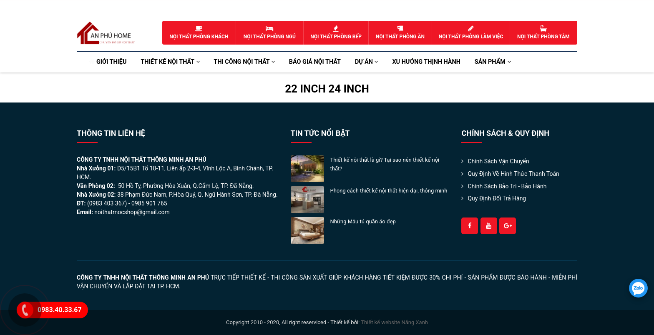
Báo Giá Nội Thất (315, 61)
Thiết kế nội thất (170, 61)
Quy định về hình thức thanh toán (513, 173)
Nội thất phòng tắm (543, 32)
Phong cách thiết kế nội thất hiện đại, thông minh (389, 191)
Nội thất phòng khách (199, 32)
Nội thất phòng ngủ (269, 32)
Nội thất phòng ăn (400, 32)
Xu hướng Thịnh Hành (426, 61)
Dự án (366, 61)
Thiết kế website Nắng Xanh (394, 322)
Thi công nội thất (244, 61)
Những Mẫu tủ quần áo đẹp (363, 221)
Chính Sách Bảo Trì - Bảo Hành (507, 186)
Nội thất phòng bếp (336, 32)
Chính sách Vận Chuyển (498, 161)
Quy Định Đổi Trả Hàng (497, 198)
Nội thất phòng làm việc (470, 32)
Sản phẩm (493, 61)
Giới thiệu (111, 61)
